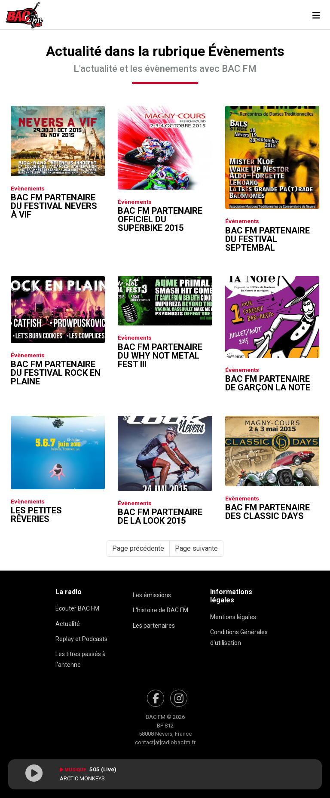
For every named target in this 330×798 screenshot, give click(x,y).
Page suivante (196, 548)
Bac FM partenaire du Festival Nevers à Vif (54, 206)
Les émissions (152, 595)
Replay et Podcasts (81, 638)
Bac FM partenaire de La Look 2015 (160, 516)
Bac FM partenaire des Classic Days (267, 511)
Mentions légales (233, 617)
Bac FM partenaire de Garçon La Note (267, 383)
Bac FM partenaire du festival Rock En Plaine (56, 373)
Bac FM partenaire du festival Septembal (267, 239)
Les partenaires (154, 625)
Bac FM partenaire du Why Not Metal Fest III (160, 355)
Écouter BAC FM (77, 608)
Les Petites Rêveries (36, 514)
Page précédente (138, 548)
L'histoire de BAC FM (160, 610)
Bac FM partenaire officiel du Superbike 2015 (160, 219)
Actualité (67, 623)
